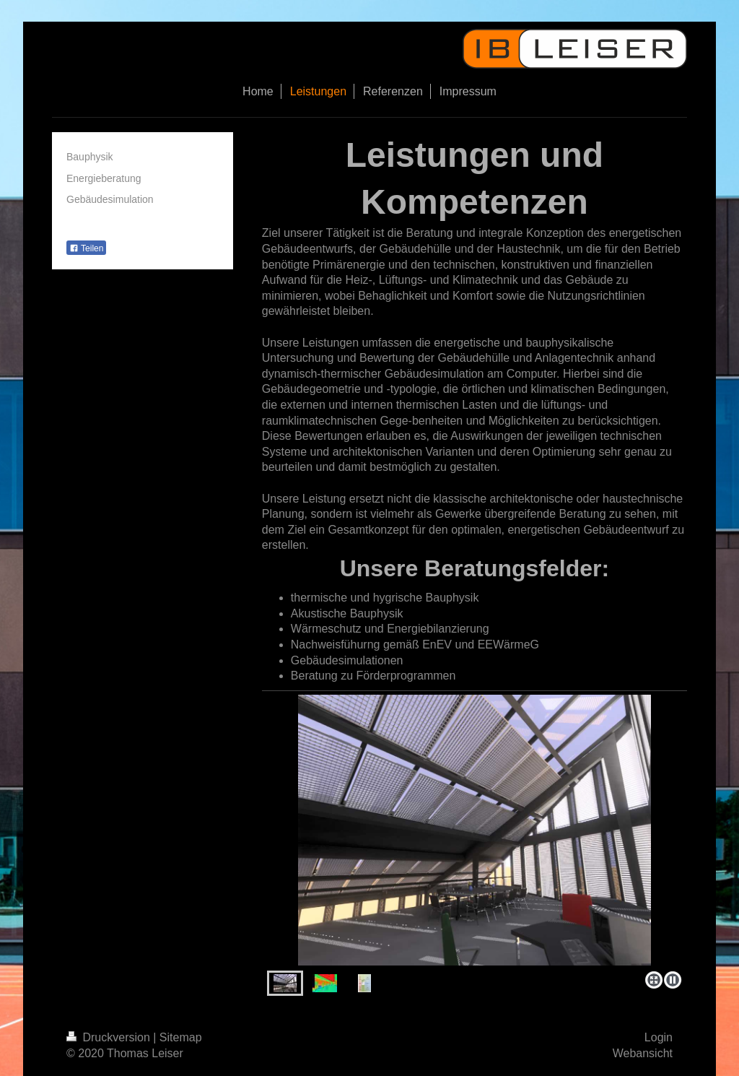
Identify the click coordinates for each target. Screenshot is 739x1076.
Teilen (86, 248)
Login (658, 1037)
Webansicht (643, 1053)
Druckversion (109, 1037)
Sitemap (180, 1037)
